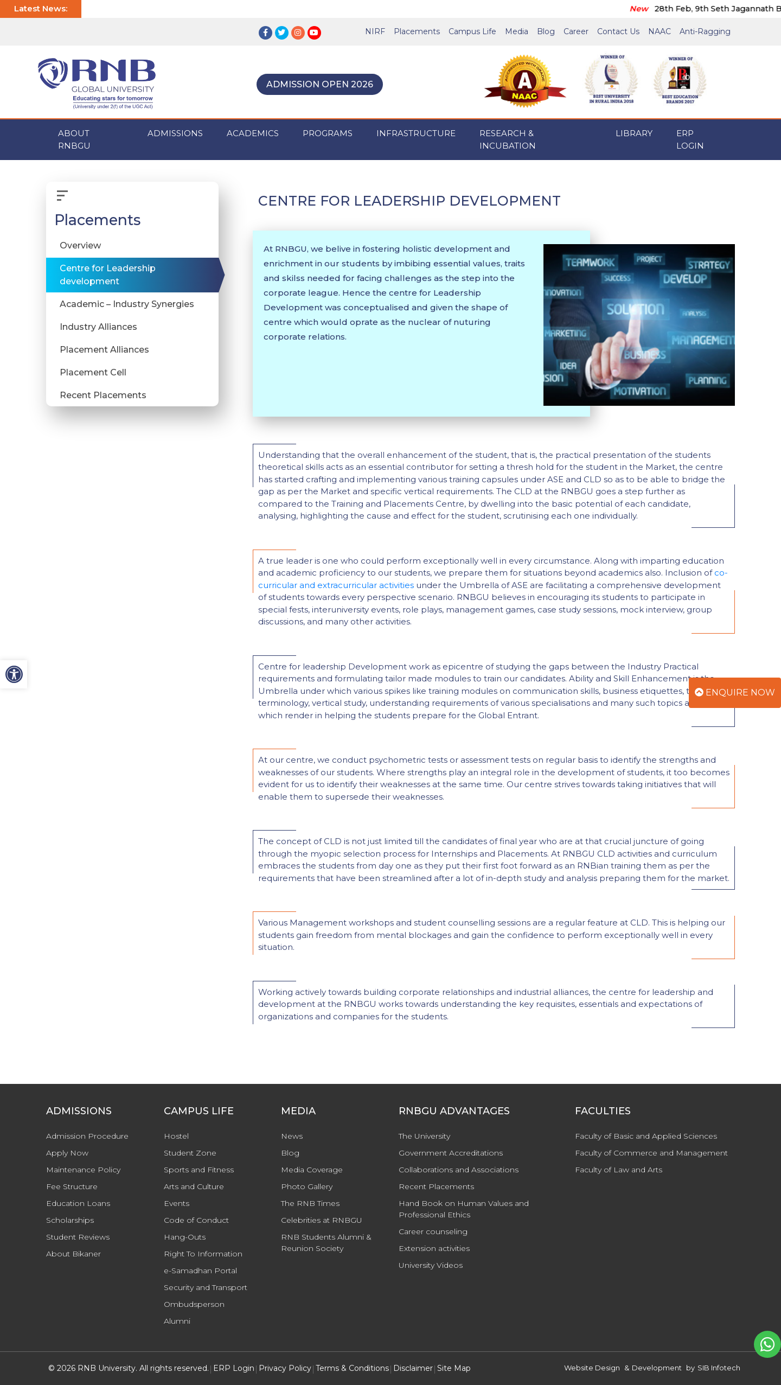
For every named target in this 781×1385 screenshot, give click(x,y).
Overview (80, 245)
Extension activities (434, 1248)
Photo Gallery (306, 1186)
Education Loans (78, 1203)
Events (176, 1203)
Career (576, 31)
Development (657, 1367)
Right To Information (203, 1254)
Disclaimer (413, 1368)
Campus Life (472, 31)
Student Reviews (78, 1237)
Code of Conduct (196, 1220)
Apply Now (67, 1153)
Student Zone (190, 1153)
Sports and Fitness (199, 1170)
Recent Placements (103, 395)
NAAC (659, 31)
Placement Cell (93, 372)
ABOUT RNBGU (74, 139)
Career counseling (433, 1231)
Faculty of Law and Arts (618, 1170)
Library (634, 133)
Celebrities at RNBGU (321, 1220)
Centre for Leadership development (108, 274)
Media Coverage (312, 1170)
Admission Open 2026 (319, 84)
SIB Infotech (718, 1367)
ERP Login (690, 139)
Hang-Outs (185, 1237)
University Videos (431, 1265)
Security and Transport (205, 1287)
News (292, 1136)
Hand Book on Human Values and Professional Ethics (464, 1209)
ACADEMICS (253, 133)
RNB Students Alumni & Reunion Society (326, 1242)
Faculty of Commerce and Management (651, 1153)
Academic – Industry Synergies (127, 304)
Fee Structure (72, 1186)
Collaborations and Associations (458, 1170)
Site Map (454, 1368)
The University (424, 1136)
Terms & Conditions (352, 1368)
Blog (546, 31)
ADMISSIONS (175, 133)
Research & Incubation (507, 139)
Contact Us (618, 31)
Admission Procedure (87, 1136)
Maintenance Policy (83, 1170)
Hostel (176, 1136)
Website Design (592, 1367)
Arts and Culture (194, 1186)
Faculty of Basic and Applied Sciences (646, 1136)
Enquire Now (735, 692)
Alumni (177, 1321)
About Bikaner (73, 1254)
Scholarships (70, 1220)
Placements (417, 31)
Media (516, 31)
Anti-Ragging (705, 31)
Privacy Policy (285, 1368)
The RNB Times (310, 1203)
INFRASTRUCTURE (416, 133)
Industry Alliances (98, 327)
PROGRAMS (328, 133)
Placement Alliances (104, 349)
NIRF (375, 31)
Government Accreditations (451, 1153)
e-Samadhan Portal (200, 1270)
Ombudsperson (194, 1304)
